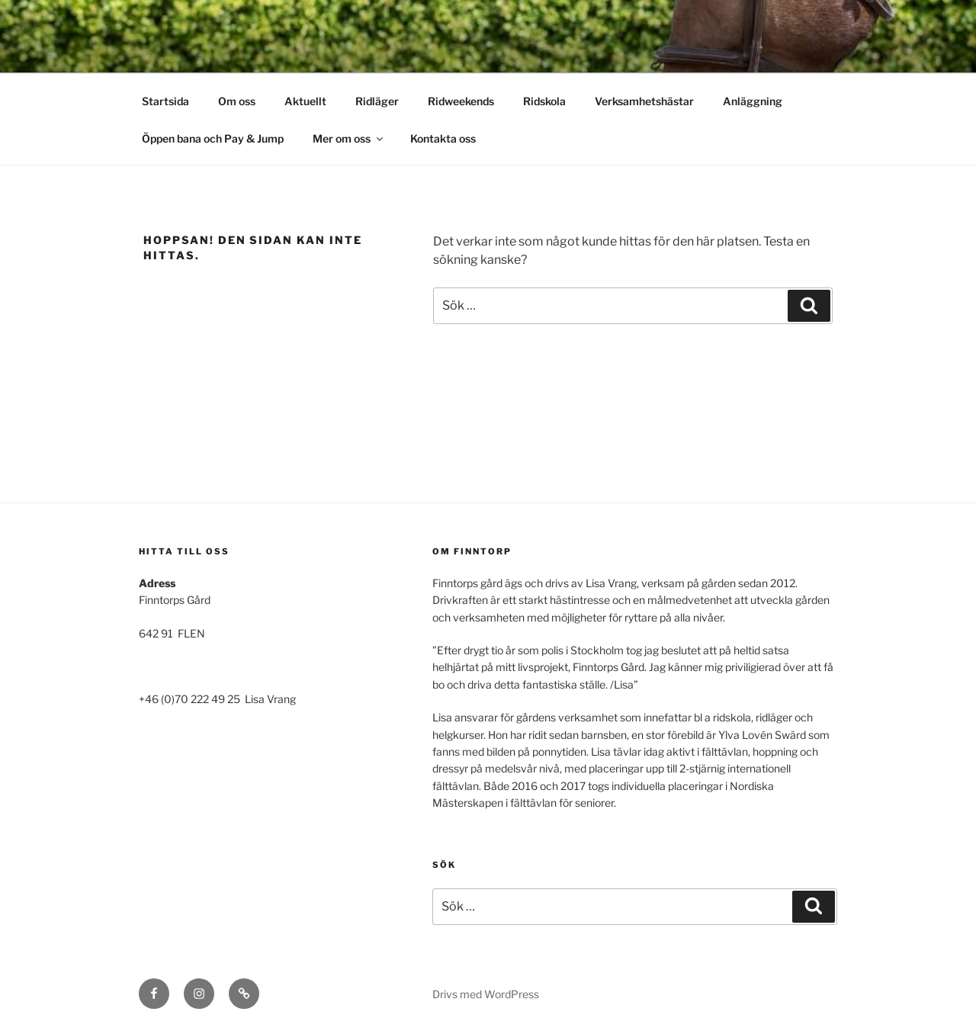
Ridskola (544, 101)
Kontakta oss (443, 138)
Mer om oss (349, 138)
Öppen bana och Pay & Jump (213, 138)
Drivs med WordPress (485, 994)
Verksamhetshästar (644, 101)
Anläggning (752, 101)
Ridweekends (461, 101)
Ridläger (377, 101)
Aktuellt (305, 101)
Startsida (165, 101)
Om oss (236, 101)
